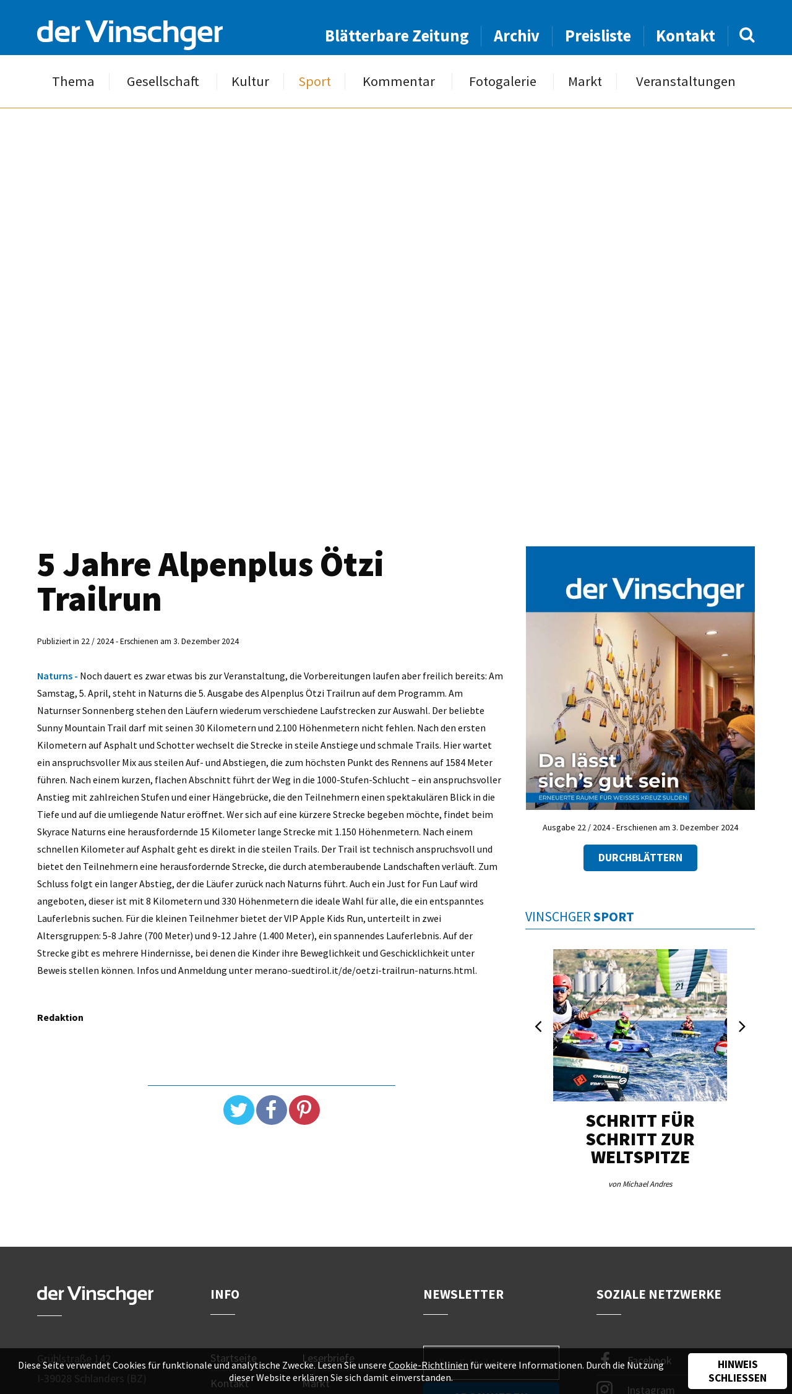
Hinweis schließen (737, 1371)
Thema (73, 81)
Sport (314, 81)
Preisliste (598, 35)
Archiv (517, 35)
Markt (585, 81)
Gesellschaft (163, 81)
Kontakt (685, 35)
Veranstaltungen (686, 81)
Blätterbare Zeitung (397, 35)
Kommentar (399, 81)
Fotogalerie (502, 81)
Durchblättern (640, 857)
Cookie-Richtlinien (428, 1365)
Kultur (250, 81)
